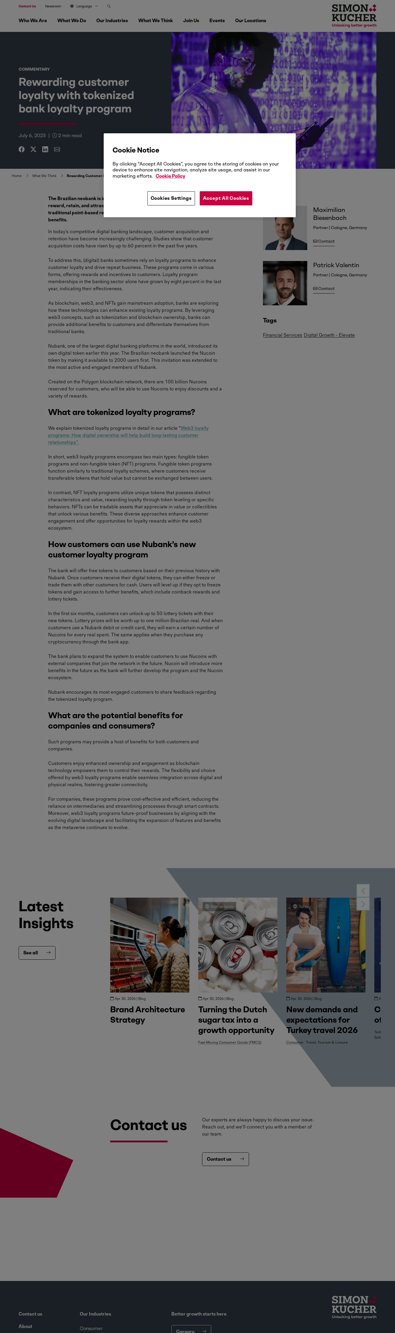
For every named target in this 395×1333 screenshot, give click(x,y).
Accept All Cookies (226, 198)
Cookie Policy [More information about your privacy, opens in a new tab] (170, 176)
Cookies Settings (171, 198)
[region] (200, 175)
